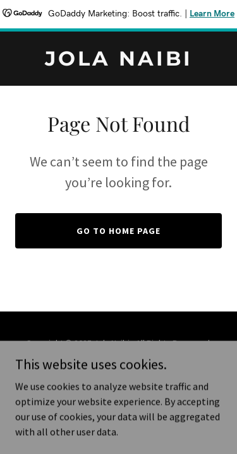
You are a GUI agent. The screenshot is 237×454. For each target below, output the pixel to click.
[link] (118, 61)
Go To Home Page (118, 230)
